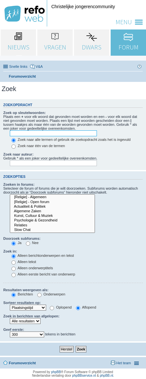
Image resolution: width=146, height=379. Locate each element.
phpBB (56, 372)
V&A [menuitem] (39, 66)
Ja (16, 243)
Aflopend (86, 307)
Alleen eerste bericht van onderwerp (43, 274)
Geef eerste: (13, 330)
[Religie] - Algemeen (52, 197)
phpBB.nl (106, 375)
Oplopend (61, 307)
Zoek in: (10, 251)
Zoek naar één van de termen (38, 146)
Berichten (22, 294)
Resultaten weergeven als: (25, 290)
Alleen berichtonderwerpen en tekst (42, 255)
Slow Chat (52, 230)
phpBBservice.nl (84, 375)
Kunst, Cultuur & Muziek (52, 216)
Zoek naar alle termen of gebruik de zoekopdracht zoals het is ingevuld (71, 140)
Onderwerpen (51, 294)
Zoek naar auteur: (18, 154)
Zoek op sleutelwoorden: (24, 113)
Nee (32, 243)
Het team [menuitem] (123, 363)
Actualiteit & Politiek (52, 206)
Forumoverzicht (22, 363)
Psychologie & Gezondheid (52, 220)
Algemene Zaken (52, 211)
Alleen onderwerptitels (32, 268)
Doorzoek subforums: (22, 238)
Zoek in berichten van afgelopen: (31, 316)
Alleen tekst (23, 262)
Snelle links (18, 66)
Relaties (52, 225)
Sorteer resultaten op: (22, 303)
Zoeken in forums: (18, 184)
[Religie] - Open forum (52, 202)
